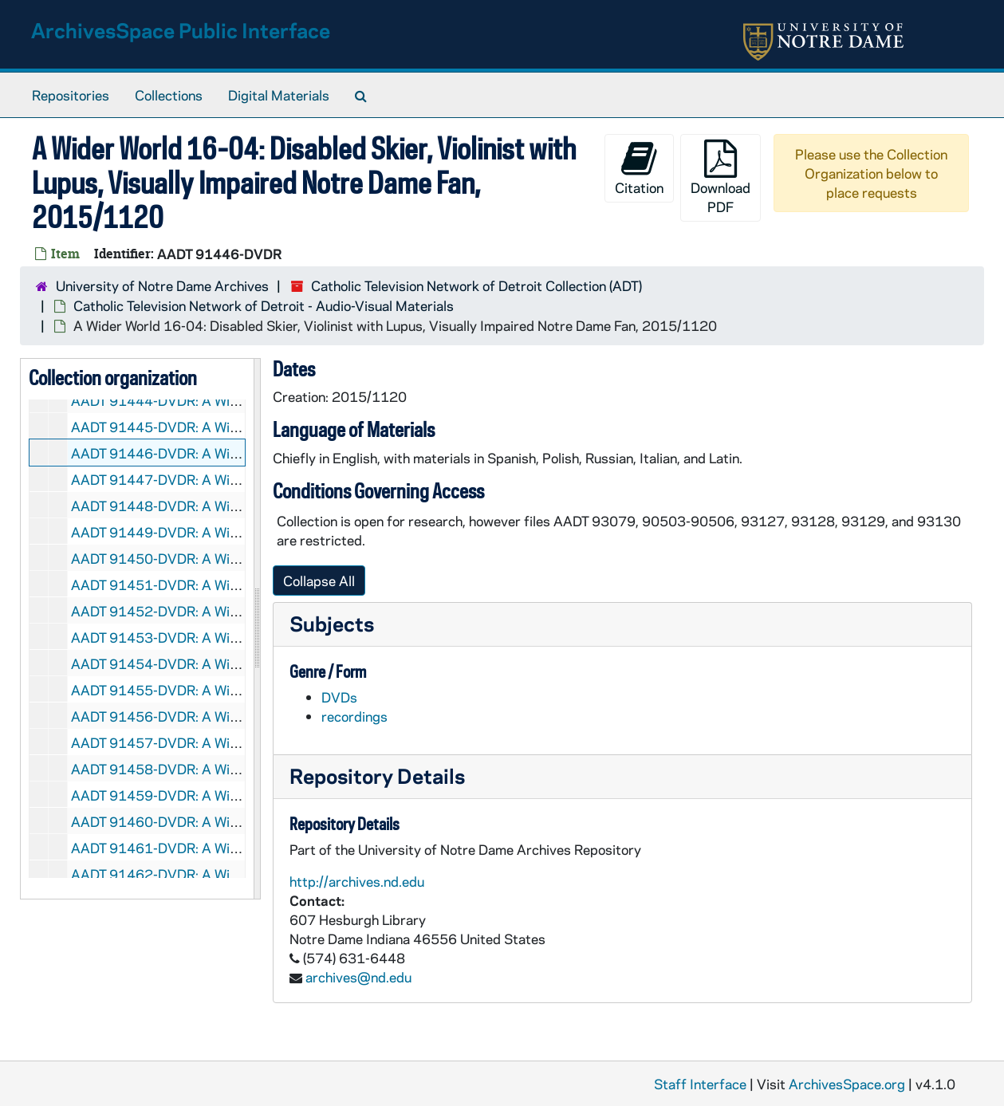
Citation (639, 168)
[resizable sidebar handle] (257, 629)
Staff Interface (700, 1083)
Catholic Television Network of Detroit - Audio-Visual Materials (263, 305)
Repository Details (377, 775)
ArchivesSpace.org (847, 1083)
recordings (354, 716)
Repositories (70, 95)
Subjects (331, 623)
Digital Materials (278, 95)
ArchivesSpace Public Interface (180, 30)
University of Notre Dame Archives (162, 285)
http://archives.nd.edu (356, 881)
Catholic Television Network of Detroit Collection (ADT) (476, 285)
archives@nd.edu (358, 977)
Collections (169, 95)
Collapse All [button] (319, 580)
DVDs (339, 697)
